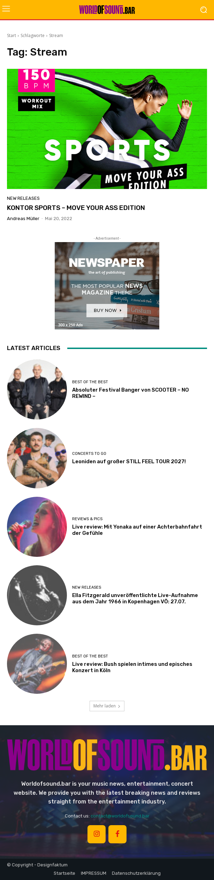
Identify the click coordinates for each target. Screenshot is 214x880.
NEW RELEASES (23, 198)
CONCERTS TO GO (89, 454)
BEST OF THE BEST (90, 382)
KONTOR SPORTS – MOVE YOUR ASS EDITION (76, 208)
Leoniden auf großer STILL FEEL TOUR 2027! (129, 461)
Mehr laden (107, 706)
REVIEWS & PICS (87, 519)
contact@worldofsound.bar (120, 816)
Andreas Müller (23, 218)
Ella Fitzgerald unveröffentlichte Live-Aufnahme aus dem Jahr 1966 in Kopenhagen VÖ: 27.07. (135, 598)
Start (11, 35)
